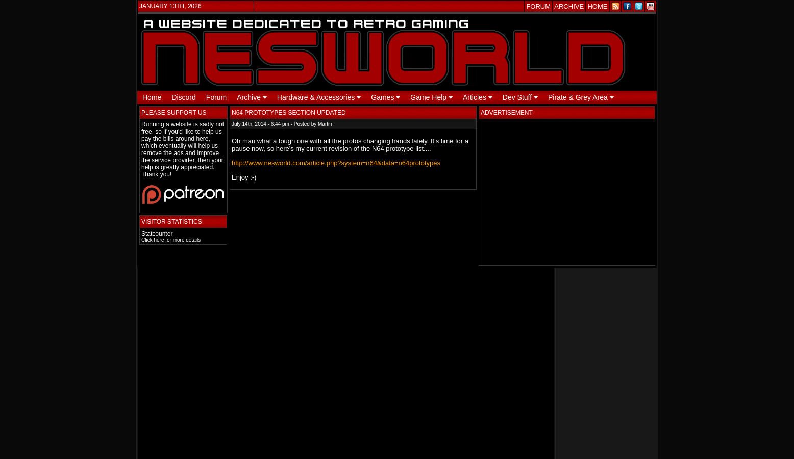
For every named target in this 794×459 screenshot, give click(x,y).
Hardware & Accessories (319, 97)
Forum (216, 97)
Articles (477, 97)
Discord (183, 97)
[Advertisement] (567, 192)
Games (385, 97)
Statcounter (156, 233)
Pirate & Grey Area (581, 97)
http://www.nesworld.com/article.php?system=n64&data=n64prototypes (336, 163)
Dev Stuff (520, 97)
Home (151, 97)
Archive (252, 97)
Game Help (431, 97)
